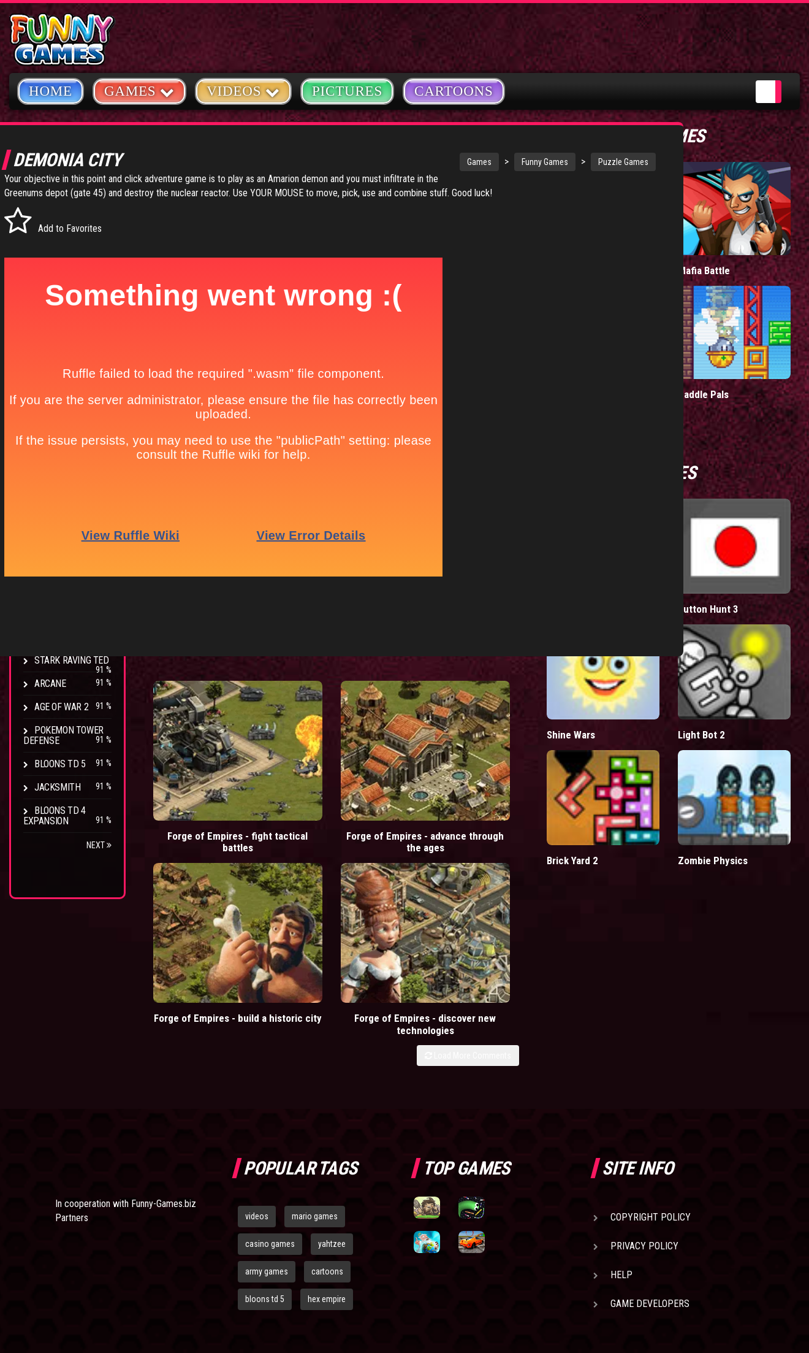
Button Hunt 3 (761, 515)
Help (621, 1083)
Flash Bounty (64, 556)
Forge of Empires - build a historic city (448, 752)
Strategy (54, 356)
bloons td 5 (264, 1108)
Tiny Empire (684, 244)
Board (47, 380)
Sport (47, 333)
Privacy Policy (644, 1054)
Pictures (347, 91)
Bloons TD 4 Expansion (54, 816)
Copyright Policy (650, 1026)
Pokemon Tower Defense (63, 735)
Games (427, 162)
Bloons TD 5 (60, 764)
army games (266, 1080)
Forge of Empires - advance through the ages (327, 758)
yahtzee (332, 1052)
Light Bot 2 (758, 599)
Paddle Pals (760, 321)
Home (50, 91)
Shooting (54, 263)
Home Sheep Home (687, 515)
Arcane (50, 683)
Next (99, 845)
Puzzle (50, 240)
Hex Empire (58, 580)
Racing (49, 310)
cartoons (327, 1080)
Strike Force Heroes (56, 608)
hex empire (327, 1108)
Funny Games (492, 162)
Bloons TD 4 (60, 533)
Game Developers (649, 1112)
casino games (270, 1052)
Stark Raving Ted (71, 660)
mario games (315, 1025)
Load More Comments (580, 796)
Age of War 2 (61, 707)
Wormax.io (682, 321)
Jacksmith (57, 787)
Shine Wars (684, 599)
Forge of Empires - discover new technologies (570, 758)
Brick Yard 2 (685, 678)
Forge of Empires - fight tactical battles (204, 752)
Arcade (50, 217)
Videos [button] (243, 90)
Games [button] (139, 90)
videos (256, 1025)
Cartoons (453, 91)
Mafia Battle (760, 244)
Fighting (52, 287)
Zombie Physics (752, 684)
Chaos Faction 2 (69, 637)
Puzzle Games (571, 162)
